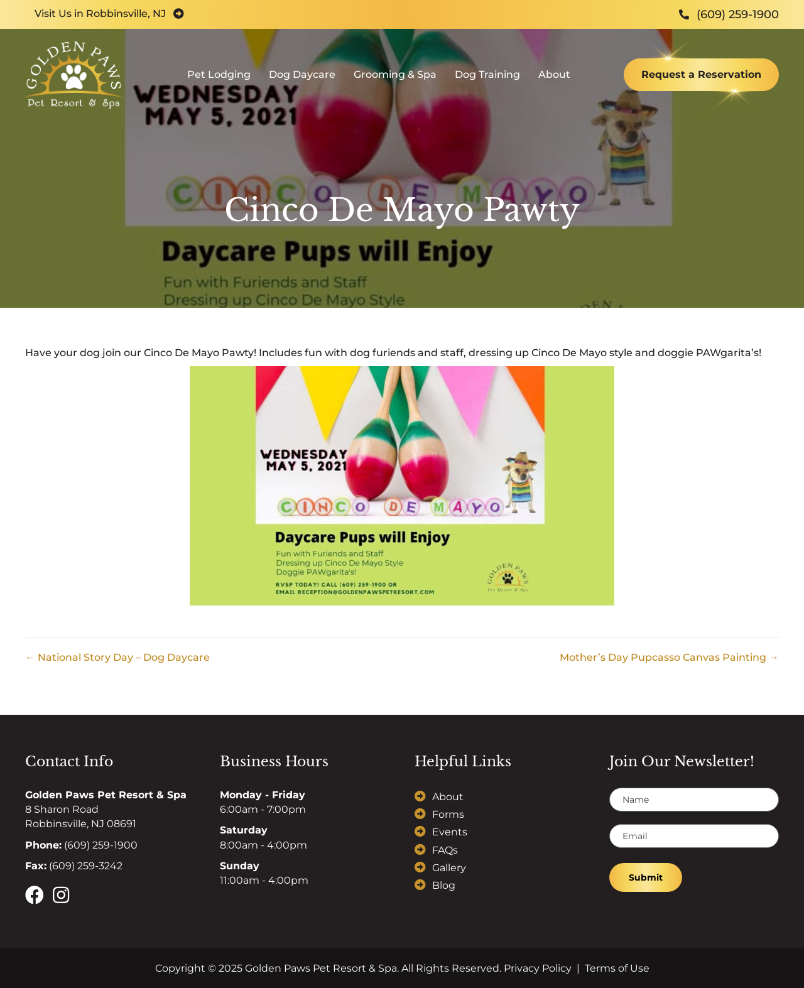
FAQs (445, 850)
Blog (443, 885)
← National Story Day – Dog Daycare (117, 657)
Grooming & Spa (395, 79)
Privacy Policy (538, 968)
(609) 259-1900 (101, 845)
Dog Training (487, 79)
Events (449, 832)
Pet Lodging (219, 79)
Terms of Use (617, 968)
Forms (448, 814)
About (554, 79)
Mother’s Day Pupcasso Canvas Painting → (669, 657)
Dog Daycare (302, 79)
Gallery (449, 868)
